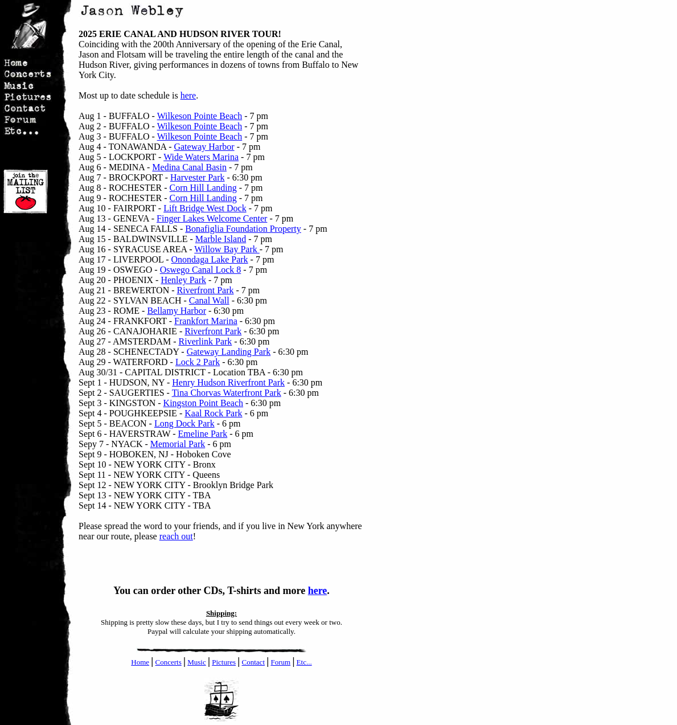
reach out (176, 536)
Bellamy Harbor (176, 311)
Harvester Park (197, 177)
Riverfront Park (205, 290)
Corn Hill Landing (203, 187)
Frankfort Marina (205, 321)
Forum (280, 662)
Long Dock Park (184, 423)
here (188, 95)
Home (140, 662)
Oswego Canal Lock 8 (200, 270)
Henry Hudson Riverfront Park (228, 382)
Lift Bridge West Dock (205, 208)
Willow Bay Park (226, 249)
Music (196, 662)
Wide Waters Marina (201, 157)
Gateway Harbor (204, 146)
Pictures (224, 662)
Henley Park (183, 280)
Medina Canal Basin (189, 167)
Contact (253, 662)
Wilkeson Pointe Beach (200, 116)
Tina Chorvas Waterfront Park (226, 393)
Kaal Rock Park (213, 413)
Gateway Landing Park (229, 352)
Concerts (168, 662)
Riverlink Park (205, 341)
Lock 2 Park (197, 362)
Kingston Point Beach (203, 403)
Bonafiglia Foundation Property (243, 229)
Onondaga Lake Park (209, 259)
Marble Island (220, 239)
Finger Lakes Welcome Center (212, 218)
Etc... (304, 662)
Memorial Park (177, 444)
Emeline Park (203, 434)
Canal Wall (209, 300)
